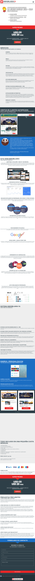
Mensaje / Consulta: (17, 563)
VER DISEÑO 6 (26, 408)
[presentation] (17, 568)
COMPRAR (17, 42)
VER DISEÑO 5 (9, 408)
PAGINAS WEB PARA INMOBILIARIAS (9, 2)
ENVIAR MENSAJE (17, 571)
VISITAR (14, 133)
